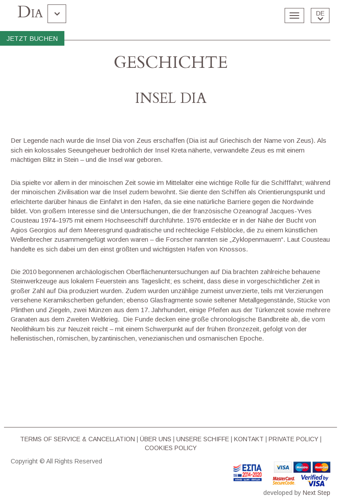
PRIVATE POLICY (293, 439)
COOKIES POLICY (171, 447)
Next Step (316, 492)
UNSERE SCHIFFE (202, 439)
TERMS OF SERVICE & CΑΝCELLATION (77, 439)
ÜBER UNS (155, 439)
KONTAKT (249, 439)
